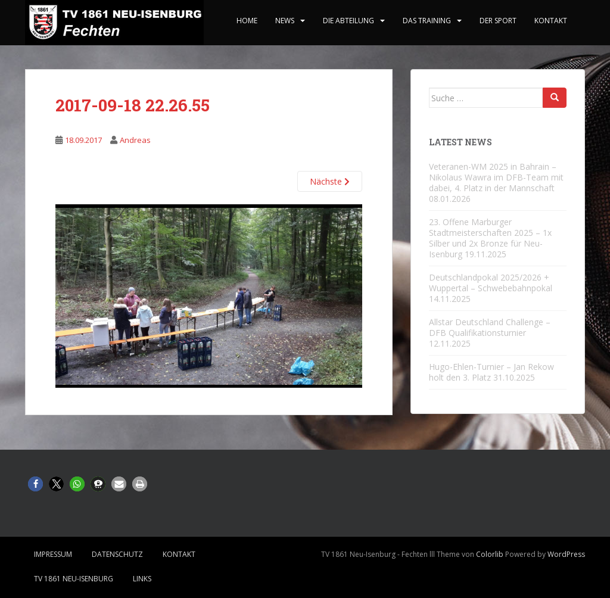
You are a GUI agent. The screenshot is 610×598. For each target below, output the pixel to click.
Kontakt (550, 20)
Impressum (53, 554)
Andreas (135, 140)
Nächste (330, 181)
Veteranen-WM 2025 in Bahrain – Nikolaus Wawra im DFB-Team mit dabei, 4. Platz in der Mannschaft (496, 177)
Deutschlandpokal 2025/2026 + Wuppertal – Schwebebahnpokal (490, 283)
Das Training (427, 20)
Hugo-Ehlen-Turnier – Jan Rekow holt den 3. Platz (491, 372)
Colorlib (489, 554)
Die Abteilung (348, 20)
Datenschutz (117, 554)
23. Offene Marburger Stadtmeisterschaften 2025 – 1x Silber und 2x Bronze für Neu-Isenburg (490, 238)
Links (142, 579)
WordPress (566, 554)
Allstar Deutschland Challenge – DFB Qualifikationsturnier (489, 327)
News (284, 20)
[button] (35, 483)
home (246, 20)
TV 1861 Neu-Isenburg (73, 579)
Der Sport (498, 20)
